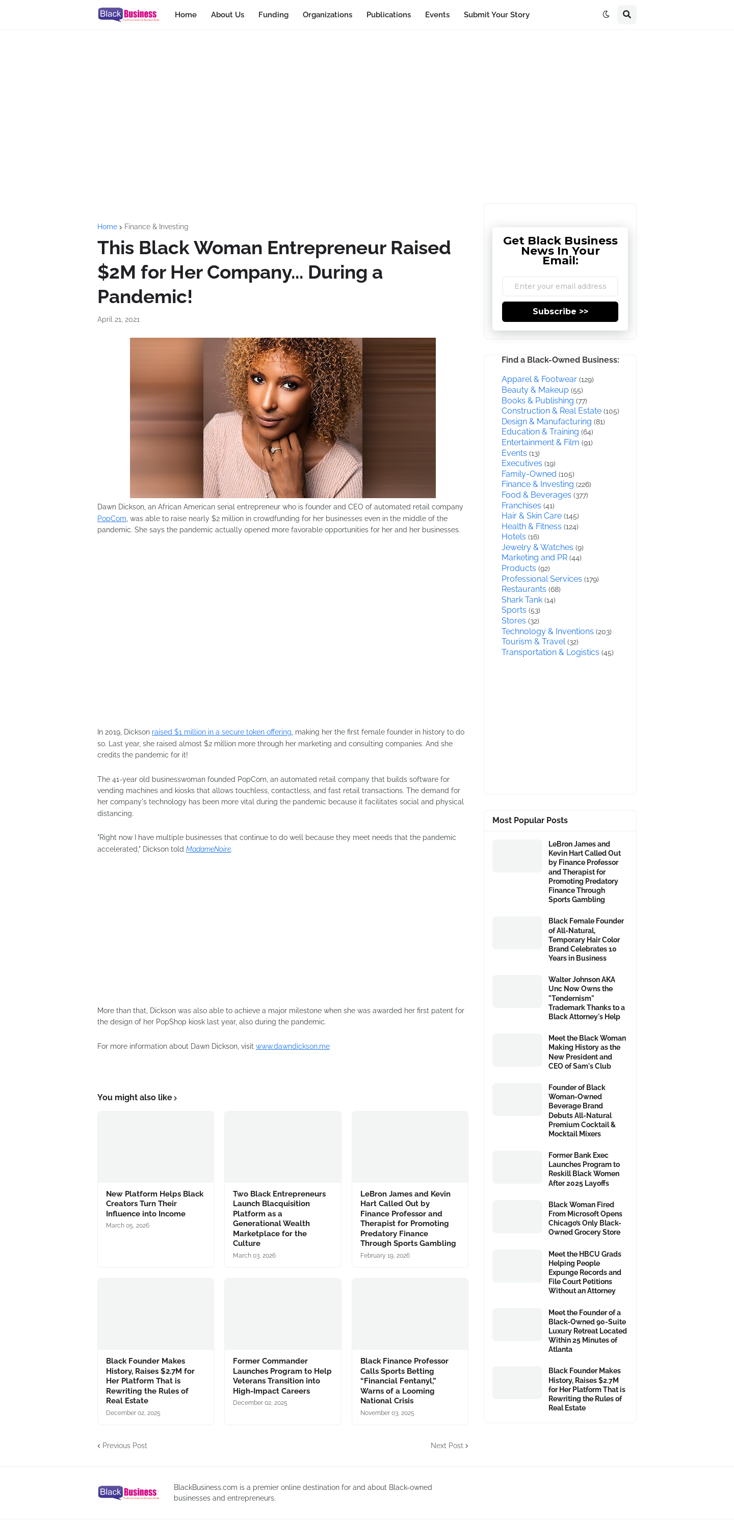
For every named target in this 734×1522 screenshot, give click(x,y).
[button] (606, 14)
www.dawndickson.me (293, 1046)
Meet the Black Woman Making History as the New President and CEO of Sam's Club (587, 1052)
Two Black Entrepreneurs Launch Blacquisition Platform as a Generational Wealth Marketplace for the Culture (279, 1218)
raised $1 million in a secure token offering (222, 732)
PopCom (111, 518)
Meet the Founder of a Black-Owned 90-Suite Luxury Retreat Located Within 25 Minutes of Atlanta (587, 1331)
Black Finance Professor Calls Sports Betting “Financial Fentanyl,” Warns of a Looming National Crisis (404, 1380)
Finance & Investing (156, 226)
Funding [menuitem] (273, 14)
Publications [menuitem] (388, 14)
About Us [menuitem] (227, 14)
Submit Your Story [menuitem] (497, 14)
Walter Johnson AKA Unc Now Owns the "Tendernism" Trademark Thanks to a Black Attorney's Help (586, 998)
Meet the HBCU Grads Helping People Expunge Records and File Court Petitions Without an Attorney (584, 1272)
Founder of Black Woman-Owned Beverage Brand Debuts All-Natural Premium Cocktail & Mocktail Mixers (582, 1110)
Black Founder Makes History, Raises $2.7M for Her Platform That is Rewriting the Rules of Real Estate (150, 1380)
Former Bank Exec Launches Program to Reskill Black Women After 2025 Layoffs (584, 1169)
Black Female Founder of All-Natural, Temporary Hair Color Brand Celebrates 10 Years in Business (586, 939)
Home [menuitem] (186, 14)
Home (107, 226)
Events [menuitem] (437, 14)
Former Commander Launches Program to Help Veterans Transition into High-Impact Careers (282, 1376)
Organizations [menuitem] (327, 14)
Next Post (447, 1446)
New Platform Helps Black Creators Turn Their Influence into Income (154, 1203)
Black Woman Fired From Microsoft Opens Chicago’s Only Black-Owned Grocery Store (585, 1219)
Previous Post (124, 1446)
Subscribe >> (560, 311)
